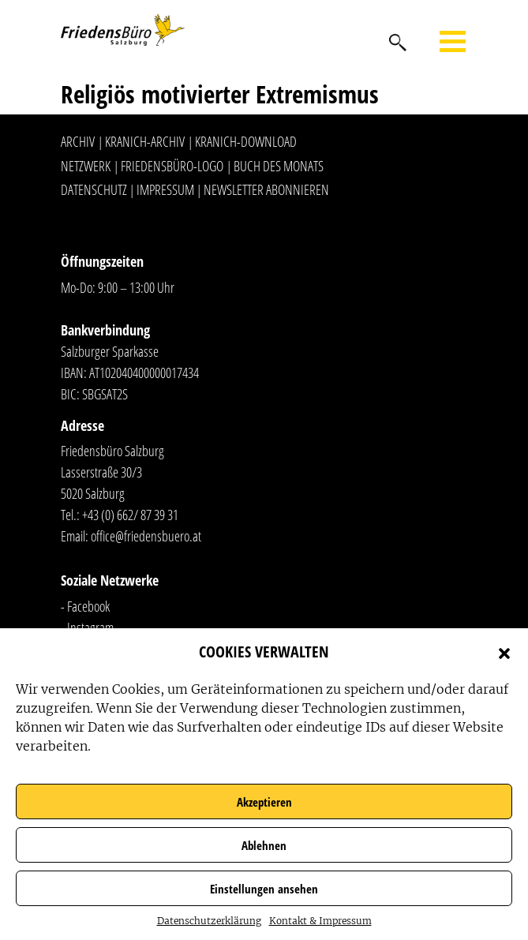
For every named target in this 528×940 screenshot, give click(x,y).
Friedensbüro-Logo (172, 165)
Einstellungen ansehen (264, 889)
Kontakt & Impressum (320, 921)
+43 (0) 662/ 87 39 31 (130, 514)
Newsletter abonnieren (266, 189)
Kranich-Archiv (145, 141)
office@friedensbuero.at (146, 535)
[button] (504, 652)
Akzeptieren (264, 802)
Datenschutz (94, 189)
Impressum (165, 189)
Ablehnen (264, 845)
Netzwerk (85, 165)
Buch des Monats (279, 165)
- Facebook (85, 606)
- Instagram (87, 627)
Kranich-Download (246, 141)
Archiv (78, 141)
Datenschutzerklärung (209, 921)
